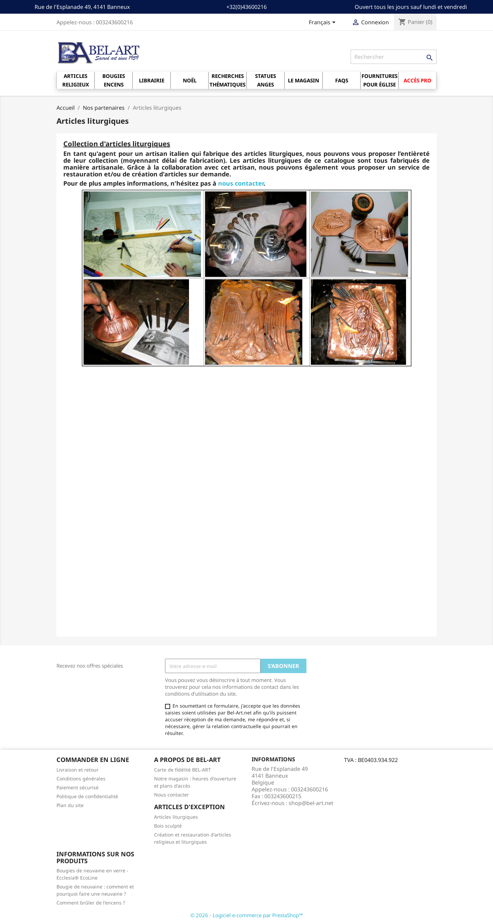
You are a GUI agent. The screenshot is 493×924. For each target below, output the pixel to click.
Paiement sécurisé (77, 787)
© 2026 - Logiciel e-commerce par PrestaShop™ (246, 915)
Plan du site (70, 805)
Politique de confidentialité (87, 796)
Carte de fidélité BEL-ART (182, 769)
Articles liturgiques (176, 817)
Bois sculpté (168, 825)
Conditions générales (80, 778)
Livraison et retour (77, 769)
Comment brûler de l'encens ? (90, 902)
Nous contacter (171, 794)
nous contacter (241, 183)
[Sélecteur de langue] (323, 23)
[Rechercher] (394, 57)
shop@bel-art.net (311, 803)
